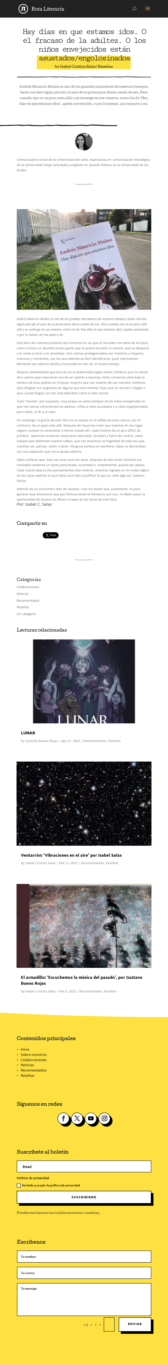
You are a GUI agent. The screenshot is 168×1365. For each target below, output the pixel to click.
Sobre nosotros (34, 1054)
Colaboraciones (28, 587)
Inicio (25, 1049)
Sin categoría (26, 614)
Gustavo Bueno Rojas (41, 741)
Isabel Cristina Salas (78, 67)
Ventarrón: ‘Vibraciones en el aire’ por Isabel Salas (71, 855)
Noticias (23, 594)
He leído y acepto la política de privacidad (48, 1185)
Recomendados (28, 600)
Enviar (135, 1324)
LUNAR (28, 732)
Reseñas (105, 67)
